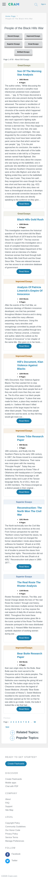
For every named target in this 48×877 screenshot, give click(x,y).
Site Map (9, 810)
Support (8, 806)
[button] (4, 4)
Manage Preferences (14, 841)
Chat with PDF (11, 786)
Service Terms (11, 837)
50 (35, 722)
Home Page (11, 16)
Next (7, 727)
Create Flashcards (16, 764)
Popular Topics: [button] (27, 738)
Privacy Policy (11, 834)
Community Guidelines (15, 826)
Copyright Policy (12, 823)
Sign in (43, 4)
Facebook (15, 854)
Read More (24, 204)
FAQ (7, 803)
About (7, 799)
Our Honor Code (12, 830)
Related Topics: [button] (27, 732)
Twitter (14, 860)
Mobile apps (10, 783)
